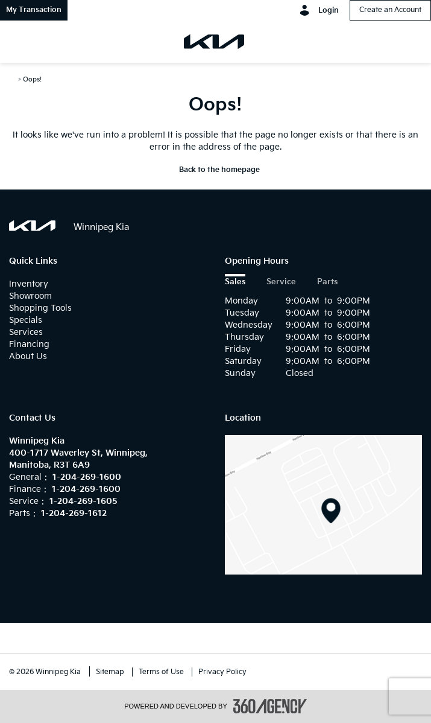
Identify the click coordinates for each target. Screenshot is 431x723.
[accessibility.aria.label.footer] (270, 706)
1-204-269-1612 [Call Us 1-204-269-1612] (74, 513)
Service (281, 282)
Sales (235, 282)
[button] (34, 10)
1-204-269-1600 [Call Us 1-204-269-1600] (86, 477)
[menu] (24, 41)
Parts (327, 282)
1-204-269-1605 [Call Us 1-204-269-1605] (83, 501)
